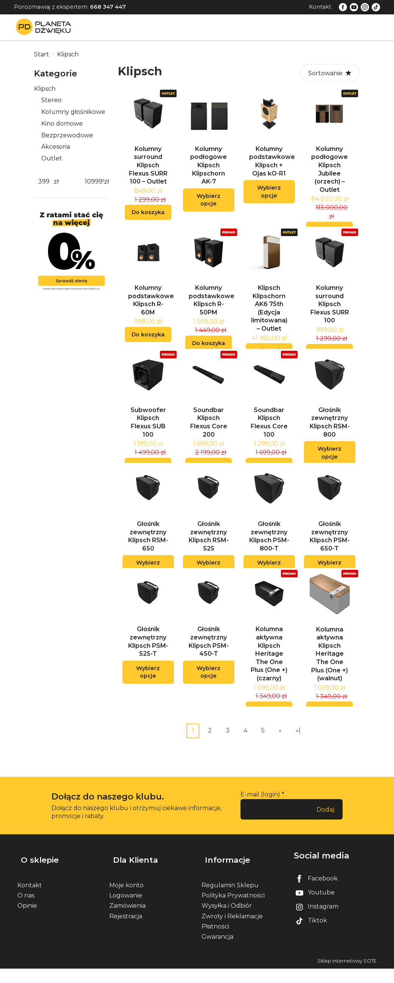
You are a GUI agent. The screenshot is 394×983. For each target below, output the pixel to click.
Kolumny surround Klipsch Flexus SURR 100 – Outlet (148, 170)
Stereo (51, 100)
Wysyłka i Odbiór (227, 920)
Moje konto (126, 899)
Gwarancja (217, 951)
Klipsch (45, 88)
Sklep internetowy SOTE (347, 975)
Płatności (215, 940)
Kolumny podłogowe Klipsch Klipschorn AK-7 (208, 170)
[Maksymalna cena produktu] (94, 182)
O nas (25, 909)
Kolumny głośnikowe (73, 111)
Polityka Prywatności (233, 909)
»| (298, 753)
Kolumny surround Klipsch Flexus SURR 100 (329, 313)
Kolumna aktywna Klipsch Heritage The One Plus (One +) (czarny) (269, 676)
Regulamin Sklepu (230, 899)
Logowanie (125, 909)
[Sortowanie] (330, 73)
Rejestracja (125, 930)
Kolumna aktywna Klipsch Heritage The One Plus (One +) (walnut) (329, 677)
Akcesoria (55, 146)
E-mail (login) (260, 817)
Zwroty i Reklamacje (232, 930)
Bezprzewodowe (67, 135)
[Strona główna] (45, 27)
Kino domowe (62, 123)
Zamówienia (127, 920)
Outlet (51, 158)
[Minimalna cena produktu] (44, 182)
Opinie (27, 920)
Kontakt (320, 6)
